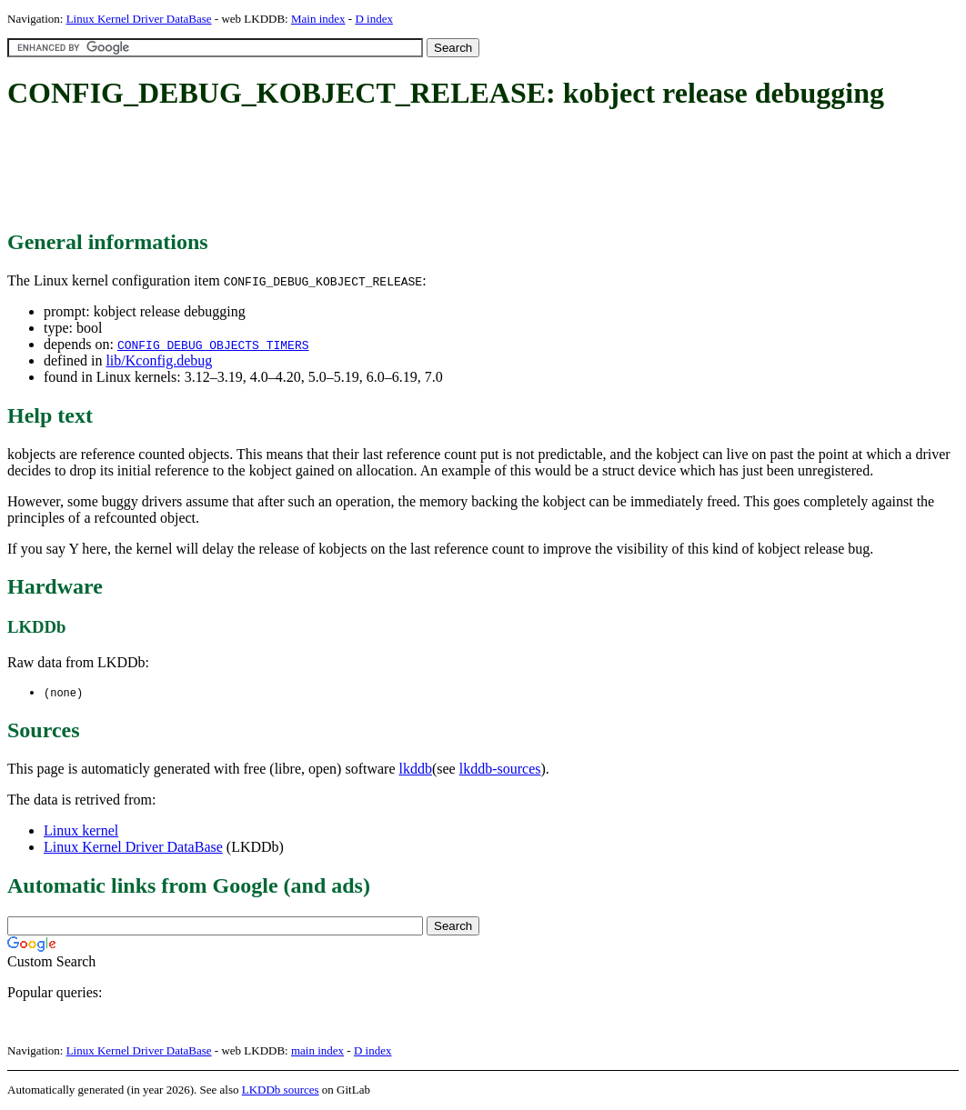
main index (317, 1051)
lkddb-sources (500, 769)
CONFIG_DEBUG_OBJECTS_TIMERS (213, 344)
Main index (318, 18)
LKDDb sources (280, 1090)
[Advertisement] (338, 171)
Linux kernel (81, 831)
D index (374, 18)
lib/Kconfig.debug (159, 360)
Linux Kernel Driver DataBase (139, 18)
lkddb (415, 769)
